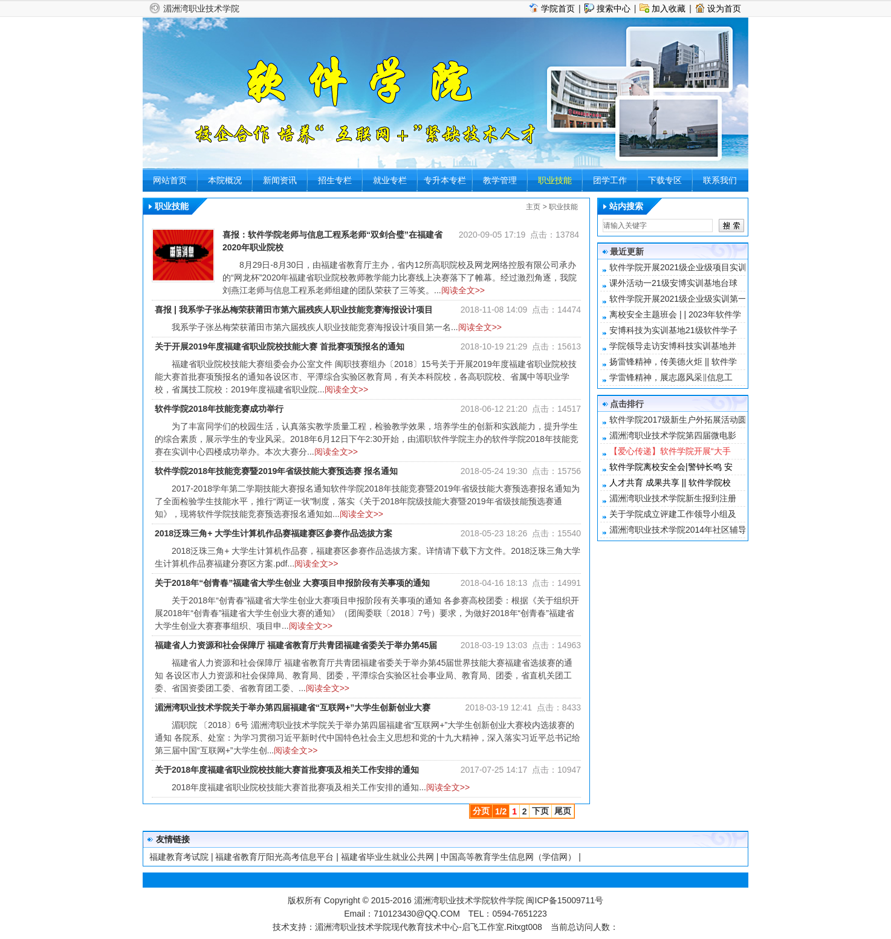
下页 (540, 811)
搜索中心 (613, 8)
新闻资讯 (280, 180)
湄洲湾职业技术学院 (201, 8)
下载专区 (665, 180)
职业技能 (555, 180)
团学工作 (610, 180)
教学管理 (500, 180)
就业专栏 (390, 180)
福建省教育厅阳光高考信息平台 (274, 857)
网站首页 (170, 180)
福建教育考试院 (179, 857)
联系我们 (720, 180)
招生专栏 (335, 180)
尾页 (562, 811)
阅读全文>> (463, 290)
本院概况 (225, 180)
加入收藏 (668, 8)
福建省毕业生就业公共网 (387, 857)
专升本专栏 (445, 180)
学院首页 (558, 8)
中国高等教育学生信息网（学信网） (508, 857)
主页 (533, 207)
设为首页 (724, 8)
